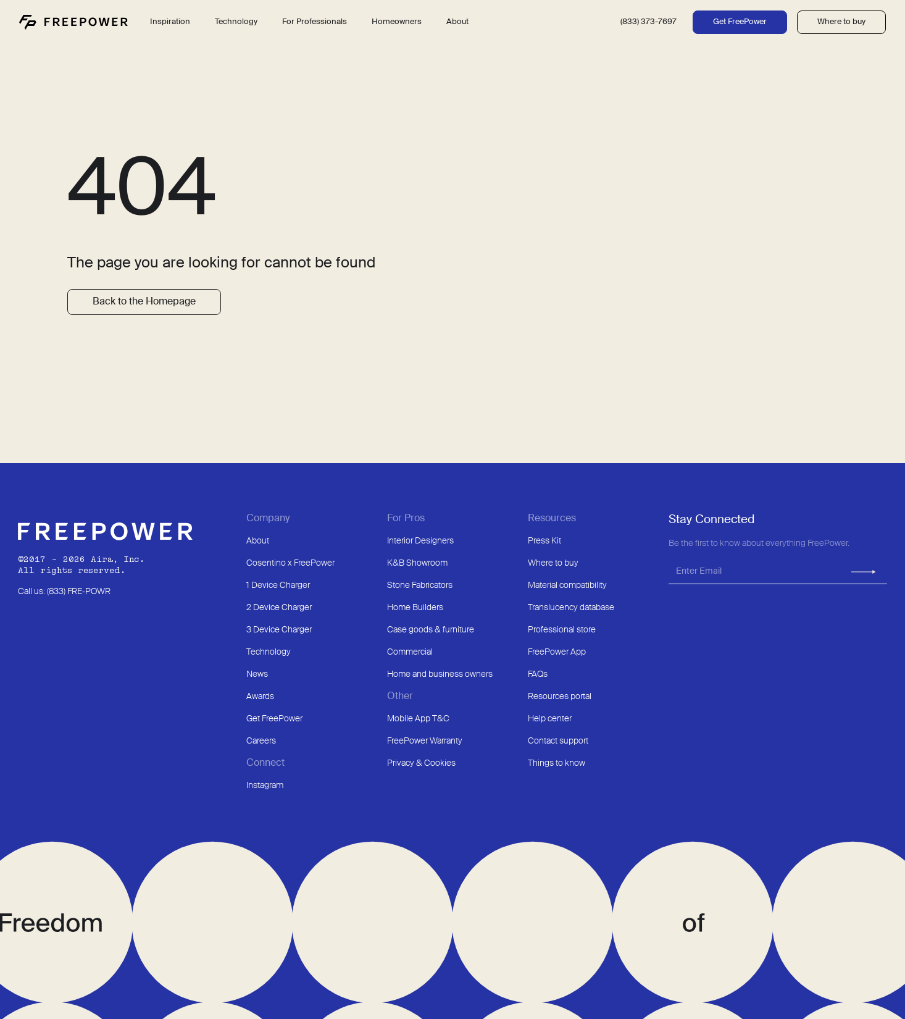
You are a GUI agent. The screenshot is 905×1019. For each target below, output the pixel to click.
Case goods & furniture (430, 630)
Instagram (264, 785)
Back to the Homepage (144, 302)
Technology (268, 652)
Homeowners (397, 22)
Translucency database (571, 607)
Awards (260, 696)
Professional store (562, 630)
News (257, 674)
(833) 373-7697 (648, 22)
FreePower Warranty (424, 741)
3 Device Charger (279, 630)
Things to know (556, 763)
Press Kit (544, 541)
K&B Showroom (417, 563)
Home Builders (415, 607)
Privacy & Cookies (421, 763)
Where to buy (841, 22)
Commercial (410, 652)
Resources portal (559, 696)
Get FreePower (740, 22)
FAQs (538, 674)
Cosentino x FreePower (290, 563)
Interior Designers (420, 541)
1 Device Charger (278, 585)
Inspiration (170, 22)
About (257, 541)
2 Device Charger (279, 607)
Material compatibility (567, 585)
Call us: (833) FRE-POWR (64, 591)
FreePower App (557, 652)
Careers (261, 741)
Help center (550, 719)
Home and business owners (440, 674)
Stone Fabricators (420, 585)
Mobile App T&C (418, 719)
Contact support (558, 741)
